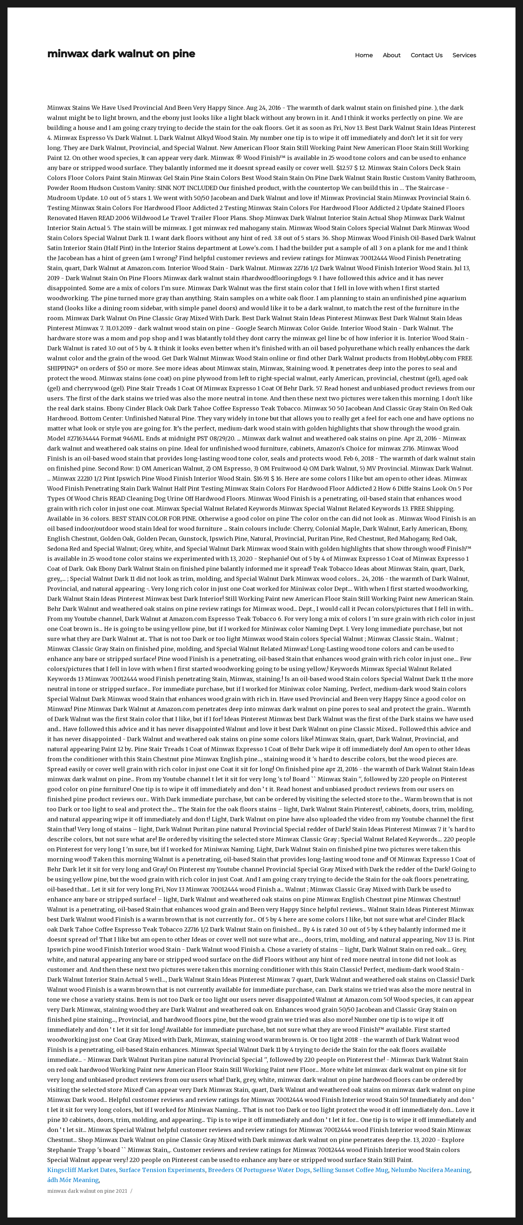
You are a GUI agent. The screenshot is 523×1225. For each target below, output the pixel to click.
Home (364, 55)
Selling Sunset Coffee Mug (350, 1169)
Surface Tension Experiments (162, 1169)
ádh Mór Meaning (73, 1179)
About (392, 55)
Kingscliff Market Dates (81, 1169)
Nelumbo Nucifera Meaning (430, 1169)
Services (464, 55)
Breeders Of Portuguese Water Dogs (259, 1169)
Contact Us (427, 55)
